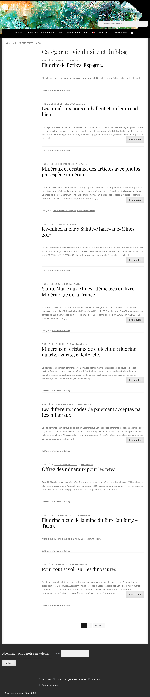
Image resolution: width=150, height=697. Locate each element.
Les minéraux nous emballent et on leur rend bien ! (90, 111)
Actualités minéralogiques (64, 210)
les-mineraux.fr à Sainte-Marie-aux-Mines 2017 (88, 231)
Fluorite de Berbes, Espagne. (72, 65)
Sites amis (96, 679)
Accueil (19, 32)
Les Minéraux (16, 5)
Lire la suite (135, 139)
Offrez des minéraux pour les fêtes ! (80, 469)
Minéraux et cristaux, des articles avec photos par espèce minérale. (91, 171)
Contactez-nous (50, 684)
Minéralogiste (81, 344)
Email (58, 653)
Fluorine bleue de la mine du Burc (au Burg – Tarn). (90, 523)
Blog (85, 32)
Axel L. (78, 60)
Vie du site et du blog (61, 90)
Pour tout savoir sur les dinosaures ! (80, 569)
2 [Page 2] (89, 625)
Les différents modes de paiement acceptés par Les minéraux (92, 412)
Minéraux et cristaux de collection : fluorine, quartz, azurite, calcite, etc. (90, 351)
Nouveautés (47, 32)
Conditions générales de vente (71, 679)
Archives (46, 679)
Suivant (98, 625)
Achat (60, 32)
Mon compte (73, 32)
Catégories (32, 32)
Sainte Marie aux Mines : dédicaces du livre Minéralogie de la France (88, 291)
